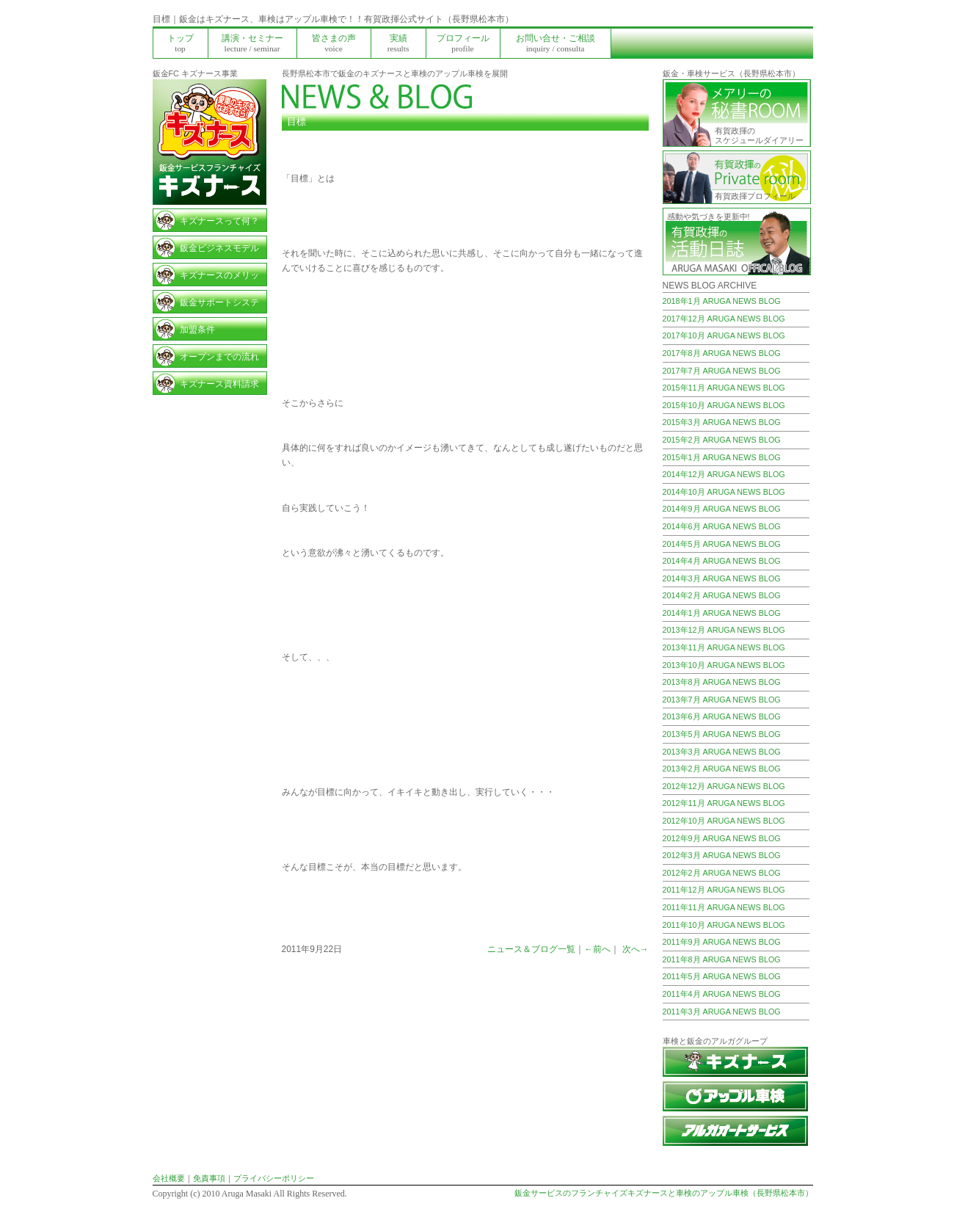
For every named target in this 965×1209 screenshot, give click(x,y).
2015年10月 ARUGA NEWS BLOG (724, 405)
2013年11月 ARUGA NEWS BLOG (724, 647)
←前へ (597, 949)
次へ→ (635, 949)
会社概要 (169, 1178)
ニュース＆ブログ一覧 (531, 949)
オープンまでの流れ (219, 357)
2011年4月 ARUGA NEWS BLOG (722, 994)
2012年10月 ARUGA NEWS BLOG (724, 820)
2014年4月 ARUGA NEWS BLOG (722, 560)
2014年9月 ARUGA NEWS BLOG (722, 508)
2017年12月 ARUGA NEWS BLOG (724, 318)
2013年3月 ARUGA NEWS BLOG (722, 751)
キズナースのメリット (219, 278)
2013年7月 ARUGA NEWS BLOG (722, 699)
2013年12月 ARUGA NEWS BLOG (724, 629)
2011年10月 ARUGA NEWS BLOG (724, 925)
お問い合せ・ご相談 (555, 43)
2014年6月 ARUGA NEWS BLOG (722, 526)
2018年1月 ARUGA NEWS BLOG (722, 301)
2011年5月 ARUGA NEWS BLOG (722, 976)
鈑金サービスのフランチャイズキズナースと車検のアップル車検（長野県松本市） (663, 1192)
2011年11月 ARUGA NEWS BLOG (724, 907)
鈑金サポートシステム (219, 305)
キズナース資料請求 (219, 384)
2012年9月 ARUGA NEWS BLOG (722, 838)
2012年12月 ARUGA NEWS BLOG (724, 786)
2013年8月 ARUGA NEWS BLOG (722, 682)
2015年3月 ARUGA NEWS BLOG (722, 422)
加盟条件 (197, 329)
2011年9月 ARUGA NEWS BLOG (722, 941)
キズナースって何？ (219, 221)
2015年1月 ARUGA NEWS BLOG (722, 457)
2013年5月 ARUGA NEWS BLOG (722, 734)
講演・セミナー (252, 43)
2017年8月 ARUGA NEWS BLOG (722, 353)
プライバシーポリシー (273, 1178)
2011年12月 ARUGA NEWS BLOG (724, 889)
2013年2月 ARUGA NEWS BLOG (722, 768)
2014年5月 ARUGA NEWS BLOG (722, 544)
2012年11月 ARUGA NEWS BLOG (724, 803)
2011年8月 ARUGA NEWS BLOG (722, 959)
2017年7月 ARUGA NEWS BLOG (722, 370)
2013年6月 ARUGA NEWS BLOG (722, 716)
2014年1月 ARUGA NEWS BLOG (722, 613)
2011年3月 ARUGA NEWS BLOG (722, 1011)
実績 (398, 43)
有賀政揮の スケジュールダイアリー (759, 135)
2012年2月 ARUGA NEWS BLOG (722, 872)
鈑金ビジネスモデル (219, 248)
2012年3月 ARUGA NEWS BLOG (722, 855)
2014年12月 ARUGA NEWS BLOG (724, 474)
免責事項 (209, 1178)
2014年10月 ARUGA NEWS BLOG (724, 491)
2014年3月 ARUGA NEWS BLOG (722, 578)
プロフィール (463, 43)
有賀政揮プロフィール (755, 196)
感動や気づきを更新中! (708, 216)
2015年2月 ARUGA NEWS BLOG (722, 439)
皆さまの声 (334, 43)
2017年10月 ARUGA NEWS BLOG (724, 335)
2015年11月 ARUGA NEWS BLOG (724, 387)
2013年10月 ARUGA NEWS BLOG (724, 665)
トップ (180, 43)
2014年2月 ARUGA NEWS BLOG (722, 595)
